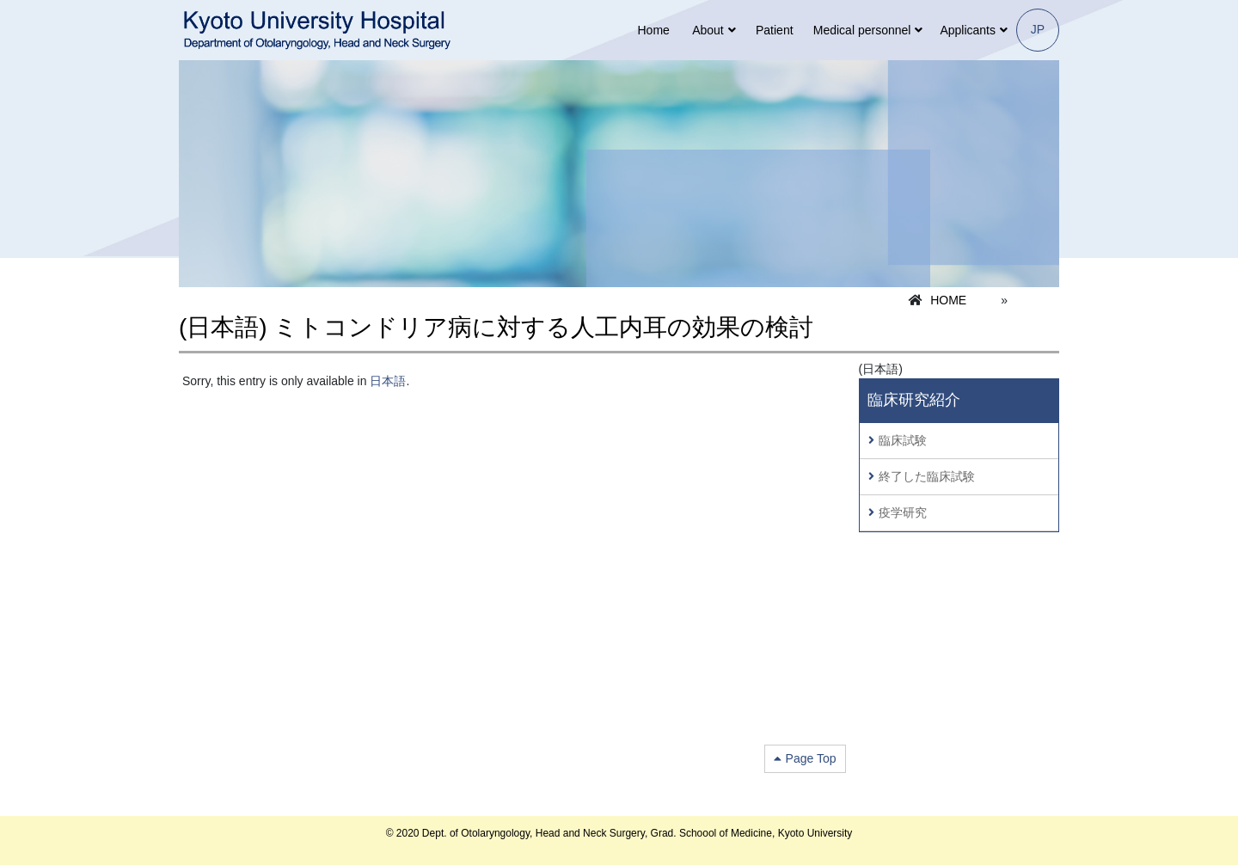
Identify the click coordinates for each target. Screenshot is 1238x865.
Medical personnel (862, 30)
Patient (775, 30)
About (708, 30)
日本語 (388, 381)
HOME (948, 300)
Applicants (968, 30)
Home (653, 30)
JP (1038, 29)
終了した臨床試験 (927, 476)
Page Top (811, 758)
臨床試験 (903, 440)
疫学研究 (903, 512)
